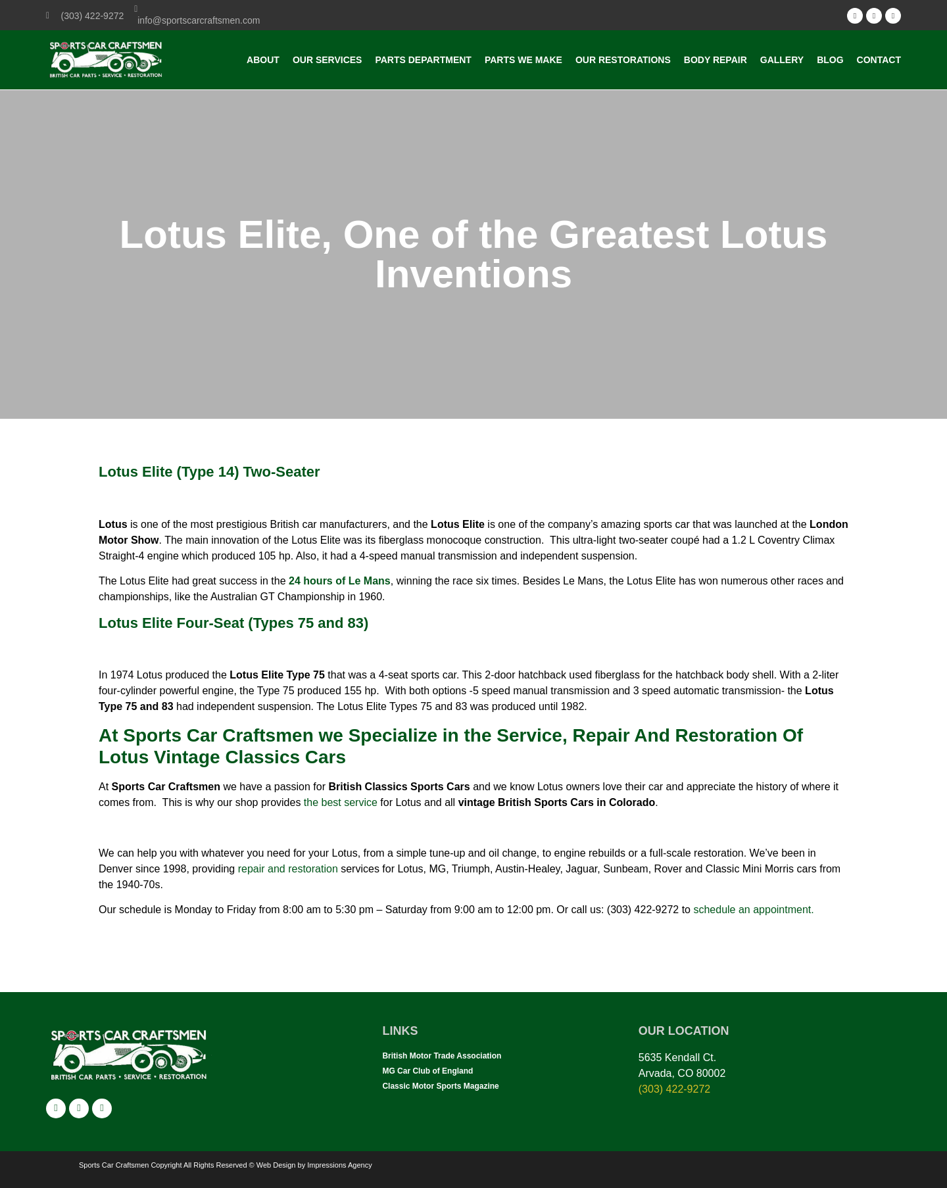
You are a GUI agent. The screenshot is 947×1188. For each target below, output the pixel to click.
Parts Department (423, 60)
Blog (830, 60)
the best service (339, 802)
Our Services (327, 60)
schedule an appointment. (753, 909)
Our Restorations (623, 60)
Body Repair (715, 60)
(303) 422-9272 (674, 1089)
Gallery (782, 60)
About (263, 60)
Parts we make (523, 60)
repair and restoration (289, 868)
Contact (879, 60)
